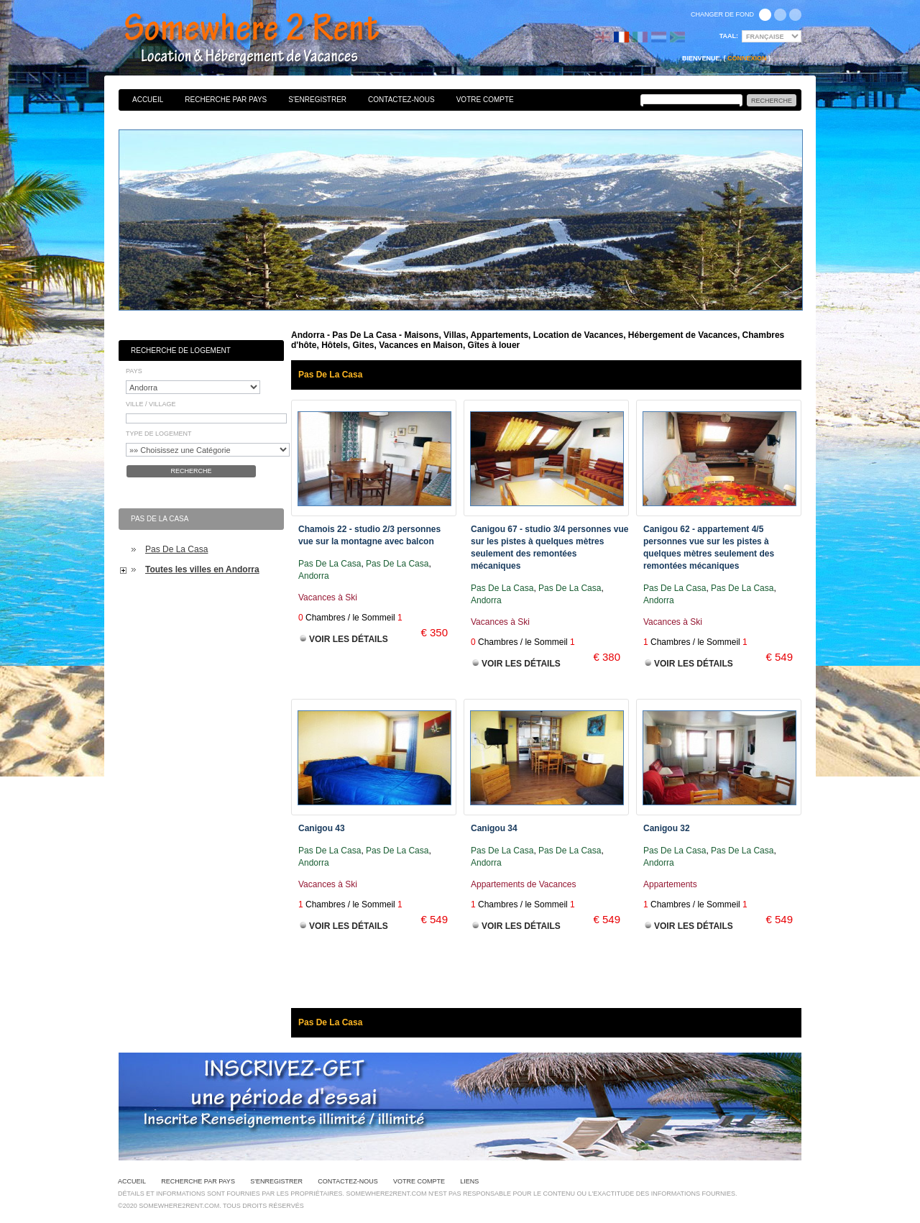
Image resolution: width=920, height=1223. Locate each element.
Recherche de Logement (181, 350)
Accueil (147, 100)
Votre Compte (485, 100)
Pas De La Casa (176, 549)
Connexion (747, 58)
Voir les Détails (348, 639)
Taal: (728, 36)
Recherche (190, 471)
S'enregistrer (317, 100)
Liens (469, 1181)
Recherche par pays (226, 100)
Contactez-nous (401, 100)
